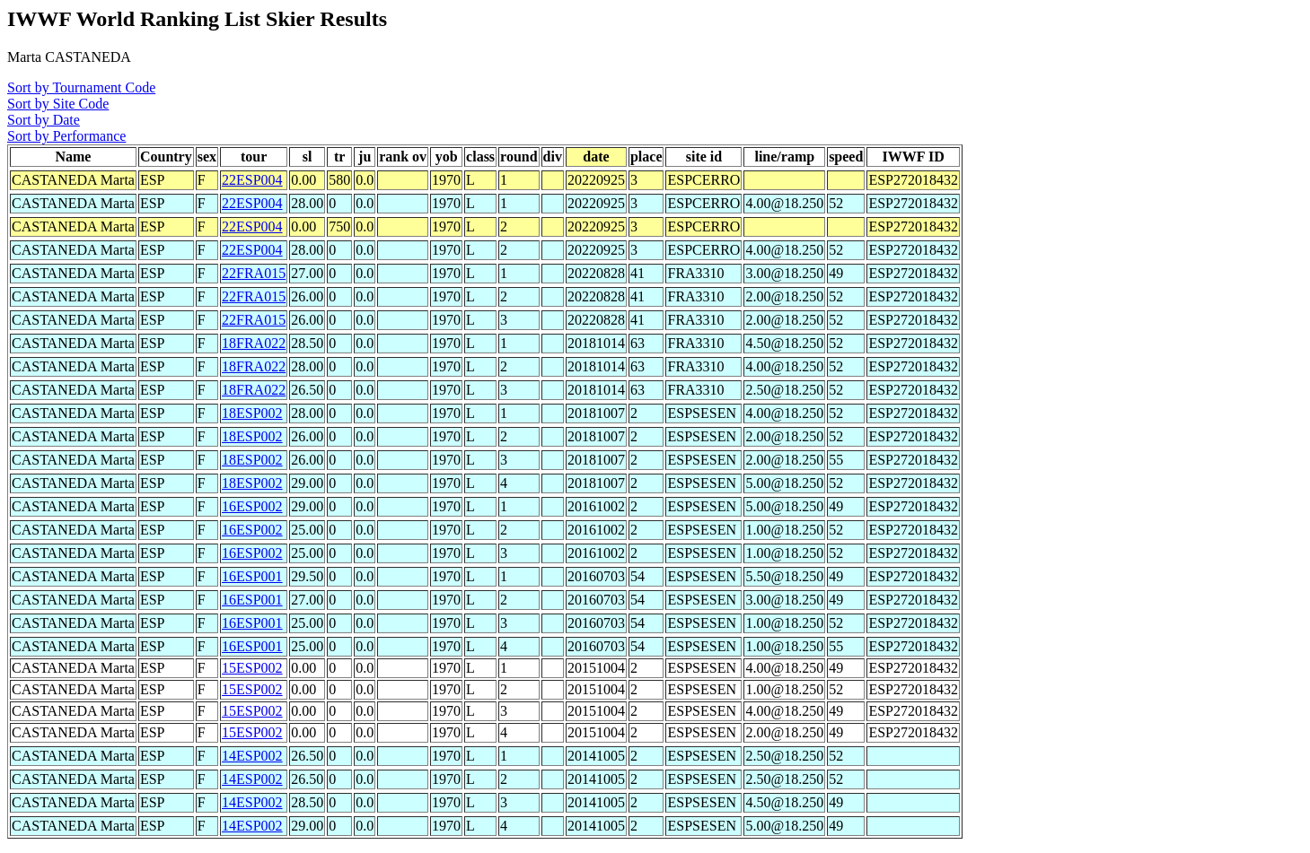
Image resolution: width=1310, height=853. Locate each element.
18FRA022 (254, 343)
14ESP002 (252, 755)
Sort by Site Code (58, 103)
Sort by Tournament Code (81, 87)
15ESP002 (252, 667)
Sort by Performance (66, 136)
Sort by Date (43, 119)
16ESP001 (252, 576)
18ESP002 (252, 413)
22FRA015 (254, 273)
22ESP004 (252, 179)
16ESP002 (252, 506)
